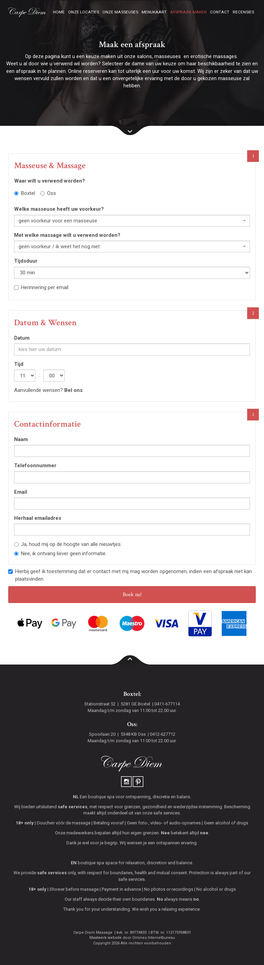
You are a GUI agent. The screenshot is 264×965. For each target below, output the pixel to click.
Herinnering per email (41, 287)
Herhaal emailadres (37, 518)
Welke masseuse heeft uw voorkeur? (59, 209)
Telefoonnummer (35, 465)
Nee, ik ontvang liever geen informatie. (60, 553)
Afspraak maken (188, 12)
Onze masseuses (120, 12)
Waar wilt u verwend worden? (49, 181)
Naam (21, 439)
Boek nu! (132, 594)
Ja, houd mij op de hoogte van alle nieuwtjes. (68, 544)
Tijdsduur (25, 261)
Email (20, 492)
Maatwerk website (105, 937)
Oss (48, 193)
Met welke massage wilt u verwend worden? (67, 235)
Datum (22, 338)
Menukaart (154, 12)
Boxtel (24, 193)
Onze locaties (83, 12)
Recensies (243, 12)
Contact (219, 12)
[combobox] (132, 221)
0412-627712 (162, 734)
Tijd (18, 364)
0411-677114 (167, 703)
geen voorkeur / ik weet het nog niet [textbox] (59, 246)
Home (59, 12)
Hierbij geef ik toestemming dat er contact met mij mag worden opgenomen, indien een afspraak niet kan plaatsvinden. (130, 575)
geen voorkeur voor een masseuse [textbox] (58, 221)
